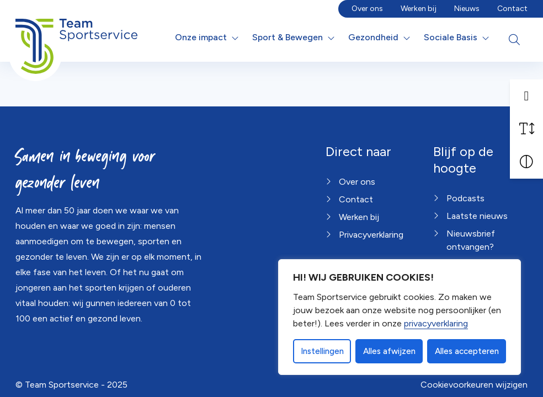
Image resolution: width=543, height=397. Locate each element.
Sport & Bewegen (287, 37)
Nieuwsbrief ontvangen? (470, 240)
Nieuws (467, 8)
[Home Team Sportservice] (76, 37)
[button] (526, 95)
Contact (512, 8)
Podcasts (465, 198)
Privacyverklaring (371, 234)
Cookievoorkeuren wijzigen (474, 384)
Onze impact (201, 37)
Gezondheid (373, 37)
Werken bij (418, 8)
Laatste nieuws (477, 216)
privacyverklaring (436, 323)
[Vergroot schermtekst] (526, 129)
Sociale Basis (450, 37)
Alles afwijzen (389, 351)
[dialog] (399, 317)
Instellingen (322, 351)
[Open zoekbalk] (514, 39)
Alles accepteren (467, 351)
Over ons (367, 8)
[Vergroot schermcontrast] (526, 162)
